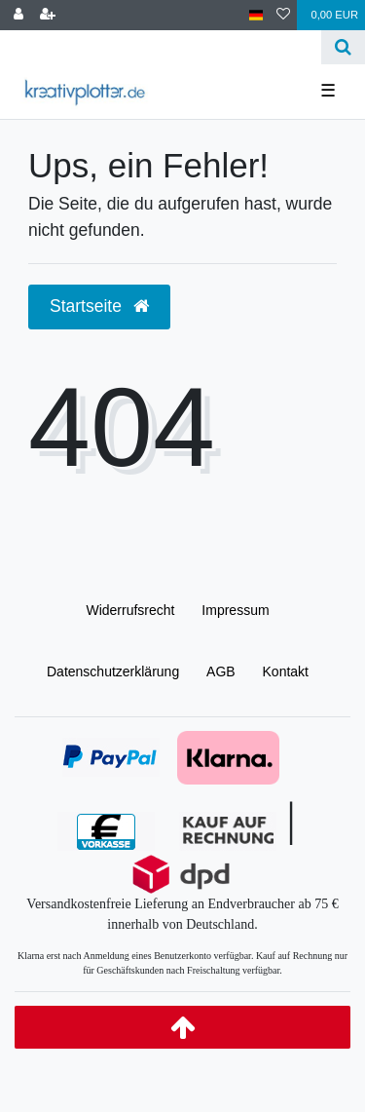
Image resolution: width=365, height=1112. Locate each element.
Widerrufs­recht (130, 610)
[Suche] (343, 47)
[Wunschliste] (283, 15)
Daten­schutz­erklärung (113, 671)
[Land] (256, 15)
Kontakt (286, 671)
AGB (221, 671)
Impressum (235, 610)
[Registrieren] (47, 15)
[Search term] (160, 47)
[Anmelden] (18, 15)
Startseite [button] (99, 306)
